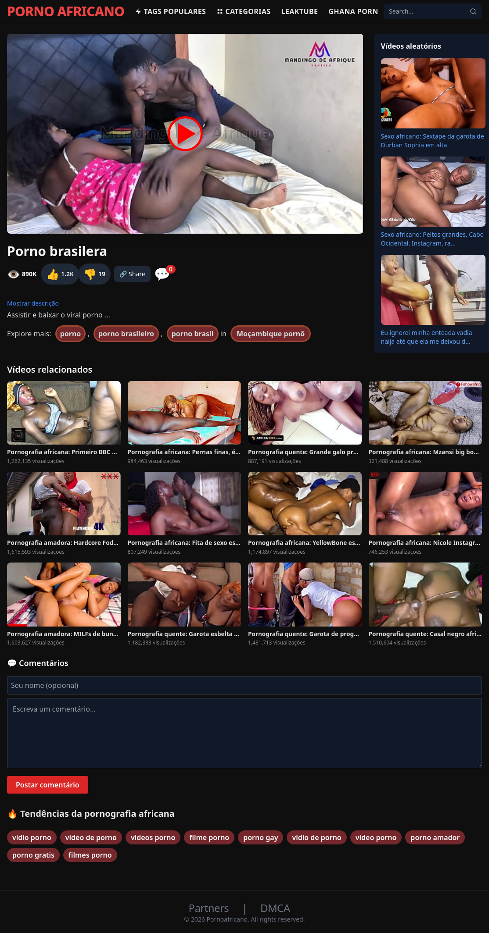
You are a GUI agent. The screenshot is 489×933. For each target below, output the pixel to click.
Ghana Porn (353, 11)
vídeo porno (376, 837)
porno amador (435, 837)
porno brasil (193, 333)
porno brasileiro (126, 333)
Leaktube (299, 11)
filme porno (209, 837)
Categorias (243, 11)
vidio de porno (316, 837)
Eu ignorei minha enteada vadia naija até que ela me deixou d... (426, 336)
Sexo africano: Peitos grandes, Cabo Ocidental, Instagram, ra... (432, 238)
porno (70, 333)
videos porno (153, 837)
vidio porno (31, 837)
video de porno (91, 837)
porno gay (260, 837)
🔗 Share (132, 274)
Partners (210, 908)
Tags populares (170, 11)
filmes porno (90, 855)
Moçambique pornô (271, 333)
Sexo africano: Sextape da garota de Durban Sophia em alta (432, 140)
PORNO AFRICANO (65, 11)
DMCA (275, 908)
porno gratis (33, 855)
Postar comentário (47, 785)
